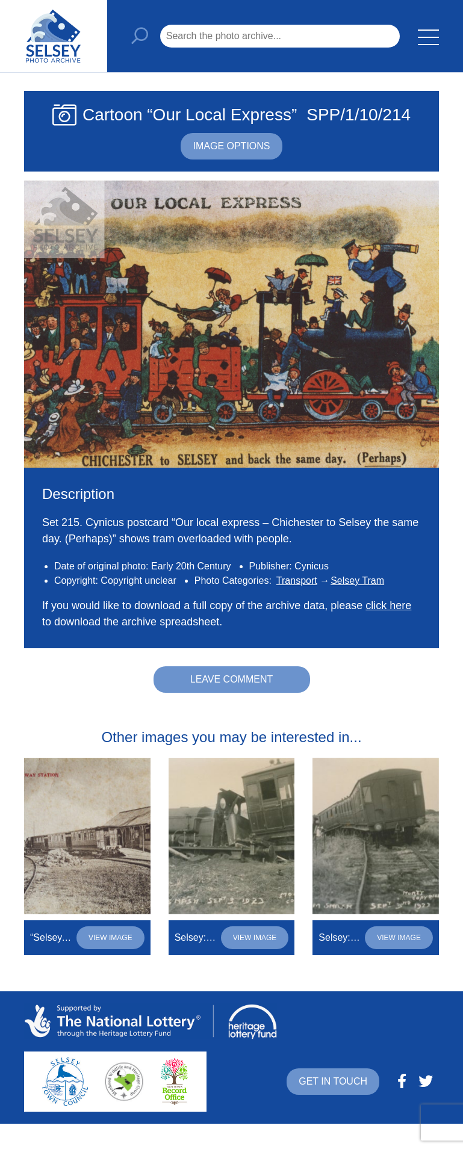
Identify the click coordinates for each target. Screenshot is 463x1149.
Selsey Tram (357, 580)
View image (110, 938)
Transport (296, 580)
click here (388, 605)
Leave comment (231, 679)
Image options (231, 146)
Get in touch (333, 1081)
